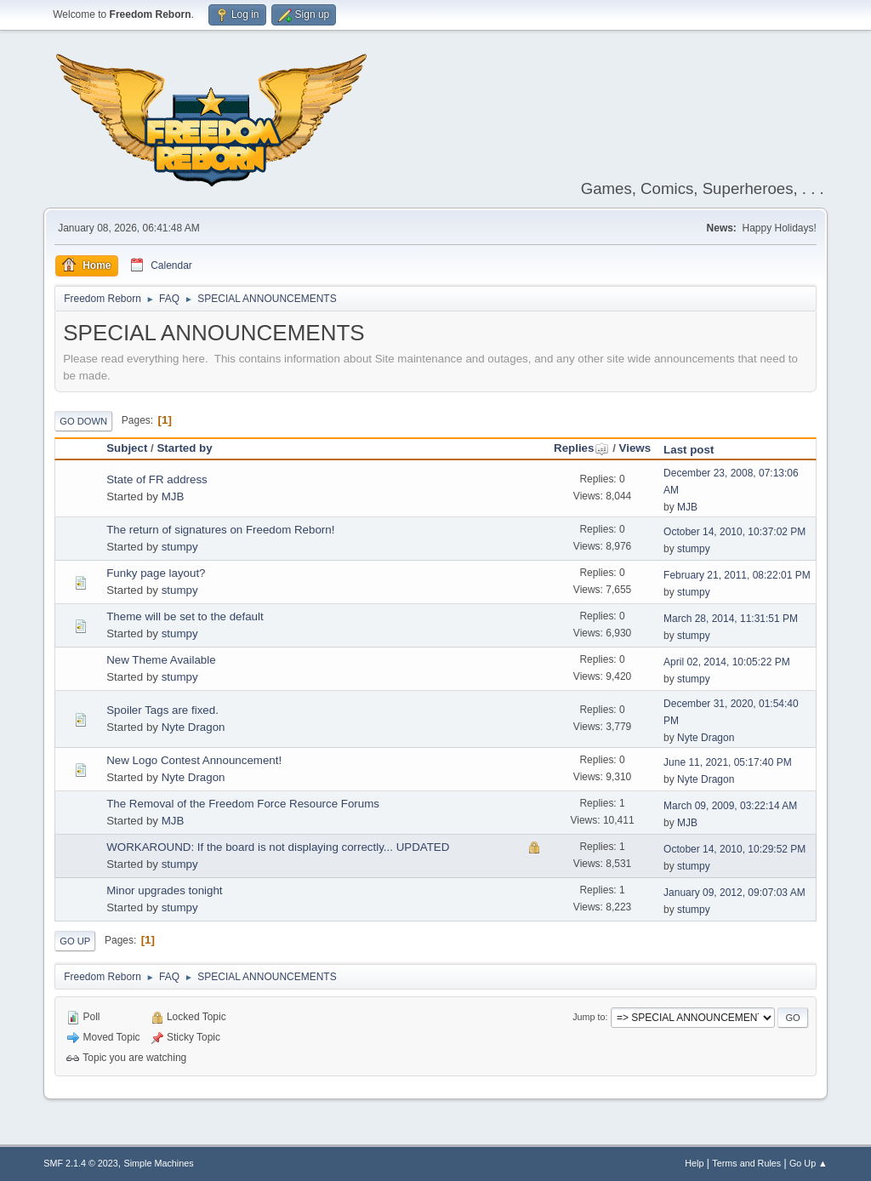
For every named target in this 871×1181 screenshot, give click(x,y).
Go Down (83, 421)
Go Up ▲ (808, 1163)
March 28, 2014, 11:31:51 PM (730, 619)
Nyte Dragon (193, 727)
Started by (184, 448)
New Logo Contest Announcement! (194, 760)
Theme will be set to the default (184, 616)
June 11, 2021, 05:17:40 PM (727, 762)
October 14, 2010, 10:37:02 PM (734, 532)
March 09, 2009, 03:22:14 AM (730, 806)
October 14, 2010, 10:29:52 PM (734, 849)
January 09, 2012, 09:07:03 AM (734, 893)
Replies (581, 448)
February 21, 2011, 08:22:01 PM (737, 575)
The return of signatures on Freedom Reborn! (220, 529)
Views (635, 448)
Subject (126, 448)
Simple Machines (159, 1163)
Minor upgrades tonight (164, 890)
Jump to (588, 1017)
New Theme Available (160, 659)
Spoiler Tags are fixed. (162, 710)
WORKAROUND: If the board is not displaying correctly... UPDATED (277, 847)
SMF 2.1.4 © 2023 (80, 1163)
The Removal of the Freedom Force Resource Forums (242, 803)
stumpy (180, 546)
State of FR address (157, 479)
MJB (173, 496)
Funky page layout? (155, 573)
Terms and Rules (746, 1163)
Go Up (75, 941)
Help (694, 1163)
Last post (688, 449)
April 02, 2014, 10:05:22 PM (726, 662)
